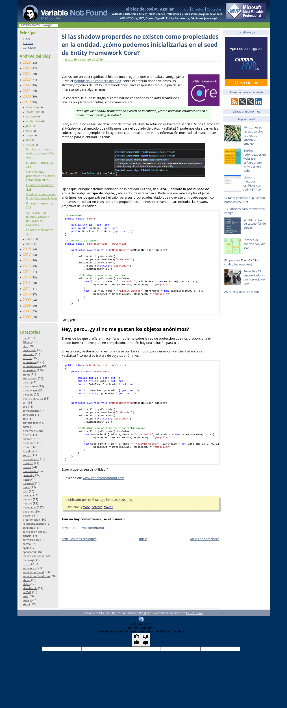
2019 (27, 102)
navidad (28, 495)
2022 (27, 85)
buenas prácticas (33, 398)
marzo (30, 145)
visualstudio (30, 588)
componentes (31, 410)
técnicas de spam (33, 556)
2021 (27, 90)
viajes (26, 584)
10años (27, 342)
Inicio (184, 9)
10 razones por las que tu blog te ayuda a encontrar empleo (254, 135)
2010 (27, 294)
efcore (85, 535)
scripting (28, 527)
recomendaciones (34, 523)
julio (28, 126)
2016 (27, 260)
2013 (27, 277)
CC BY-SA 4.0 (194, 613)
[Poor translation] (145, 640)
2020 (27, 96)
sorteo (27, 543)
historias (28, 463)
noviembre (33, 112)
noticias (27, 503)
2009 (27, 299)
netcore (27, 499)
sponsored (29, 552)
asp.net (27, 358)
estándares (29, 443)
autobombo (30, 378)
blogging (28, 394)
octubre (31, 116)
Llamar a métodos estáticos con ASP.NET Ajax (252, 183)
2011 (27, 288)
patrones (28, 511)
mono (26, 487)
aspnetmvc (29, 370)
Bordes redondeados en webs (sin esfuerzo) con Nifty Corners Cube (255, 160)
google (27, 455)
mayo (29, 135)
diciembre (32, 107)
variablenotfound (33, 572)
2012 (27, 282)
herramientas (31, 459)
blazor (26, 382)
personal (28, 515)
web (25, 596)
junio (29, 130)
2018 (27, 248)
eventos (28, 447)
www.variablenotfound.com (103, 506)
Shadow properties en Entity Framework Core (41, 196)
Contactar (214, 9)
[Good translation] (136, 640)
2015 (27, 265)
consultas (29, 414)
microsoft (29, 483)
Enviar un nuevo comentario (83, 555)
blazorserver (30, 386)
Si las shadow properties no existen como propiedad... (40, 176)
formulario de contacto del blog (97, 81)
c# (24, 402)
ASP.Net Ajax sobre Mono (241, 292)
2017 (27, 254)
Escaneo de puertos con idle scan (254, 244)
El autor (197, 9)
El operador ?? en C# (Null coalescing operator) (241, 262)
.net (25, 338)
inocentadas (30, 471)
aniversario (29, 350)
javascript (29, 475)
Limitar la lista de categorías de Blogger (255, 223)
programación (31, 519)
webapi (27, 600)
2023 (27, 79)
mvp (25, 491)
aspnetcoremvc (32, 366)
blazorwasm (30, 390)
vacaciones (29, 568)
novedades (29, 507)
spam (26, 547)
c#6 (25, 406)
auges (26, 374)
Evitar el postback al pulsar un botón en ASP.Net (244, 200)
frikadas (28, 451)
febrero (30, 239)
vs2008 (27, 592)
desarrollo (29, 430)
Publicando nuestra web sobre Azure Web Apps (40, 153)
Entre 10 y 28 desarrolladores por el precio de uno (254, 277)
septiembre (33, 121)
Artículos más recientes (79, 567)
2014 (27, 271)
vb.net (26, 580)
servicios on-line (32, 531)
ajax (25, 346)
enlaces (27, 439)
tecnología (29, 560)
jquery (26, 479)
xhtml (26, 604)
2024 (27, 73)
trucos (26, 564)
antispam (28, 354)
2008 (27, 305)
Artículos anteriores (204, 567)
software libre (31, 539)
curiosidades (30, 422)
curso (26, 426)
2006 (27, 316)
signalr (27, 535)
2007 (27, 310)
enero (29, 244)
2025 (27, 67)
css (25, 418)
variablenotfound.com (36, 576)
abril (28, 140)
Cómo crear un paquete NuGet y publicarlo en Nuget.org (37, 219)
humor (27, 467)
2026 (27, 62)
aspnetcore (30, 362)
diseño (27, 435)
